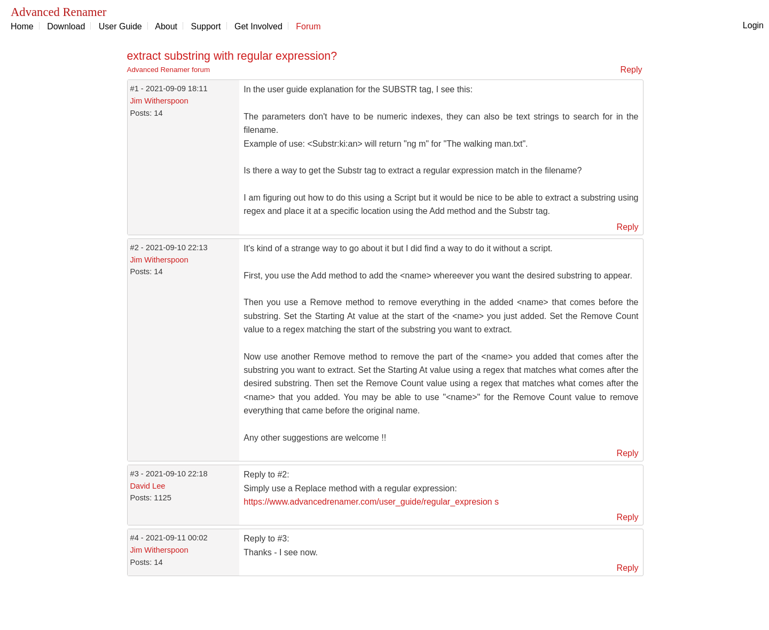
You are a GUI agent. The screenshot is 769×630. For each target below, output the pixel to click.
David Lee (148, 486)
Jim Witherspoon (159, 101)
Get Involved (258, 26)
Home (22, 26)
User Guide (120, 26)
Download (66, 26)
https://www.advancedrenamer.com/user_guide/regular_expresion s (371, 501)
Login (753, 25)
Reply (631, 69)
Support (206, 26)
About (166, 26)
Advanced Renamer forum (168, 70)
